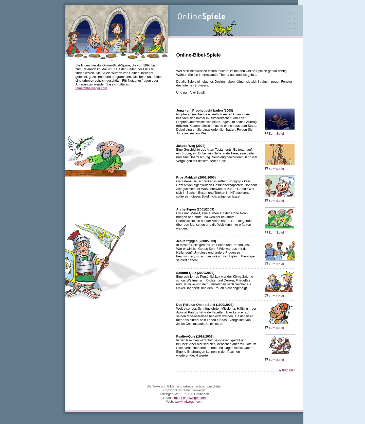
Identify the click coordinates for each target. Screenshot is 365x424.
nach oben (288, 369)
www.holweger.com (189, 401)
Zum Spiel (276, 133)
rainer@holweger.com (91, 88)
